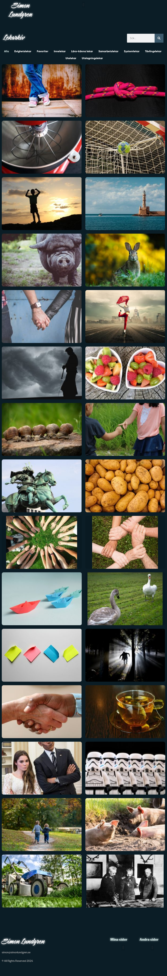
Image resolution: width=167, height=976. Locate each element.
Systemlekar (132, 51)
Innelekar (60, 51)
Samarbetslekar (108, 51)
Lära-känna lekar (82, 51)
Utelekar (71, 58)
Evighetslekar (22, 51)
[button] (83, 5)
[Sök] (159, 38)
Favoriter (42, 51)
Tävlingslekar (153, 51)
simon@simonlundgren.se (16, 952)
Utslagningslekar (92, 58)
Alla (6, 51)
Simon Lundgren (21, 10)
